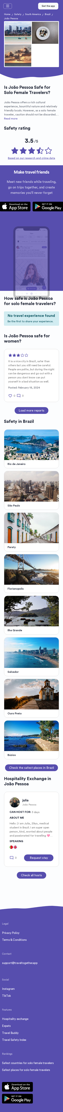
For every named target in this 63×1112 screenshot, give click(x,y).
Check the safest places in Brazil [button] (31, 767)
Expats (6, 1025)
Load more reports (31, 410)
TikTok (6, 995)
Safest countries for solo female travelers (28, 1063)
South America (33, 14)
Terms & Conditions (14, 939)
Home (7, 14)
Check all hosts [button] (31, 875)
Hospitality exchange (15, 1019)
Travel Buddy (10, 1033)
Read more (10, 118)
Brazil (47, 14)
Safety (17, 14)
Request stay (39, 857)
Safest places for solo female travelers (26, 1070)
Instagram (8, 988)
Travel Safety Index (14, 1039)
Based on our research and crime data (31, 158)
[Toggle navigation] (7, 6)
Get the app (48, 6)
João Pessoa (11, 18)
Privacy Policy (10, 933)
